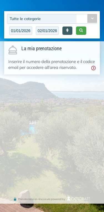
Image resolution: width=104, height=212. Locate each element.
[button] (67, 30)
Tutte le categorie (25, 18)
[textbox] (20, 30)
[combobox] (52, 19)
